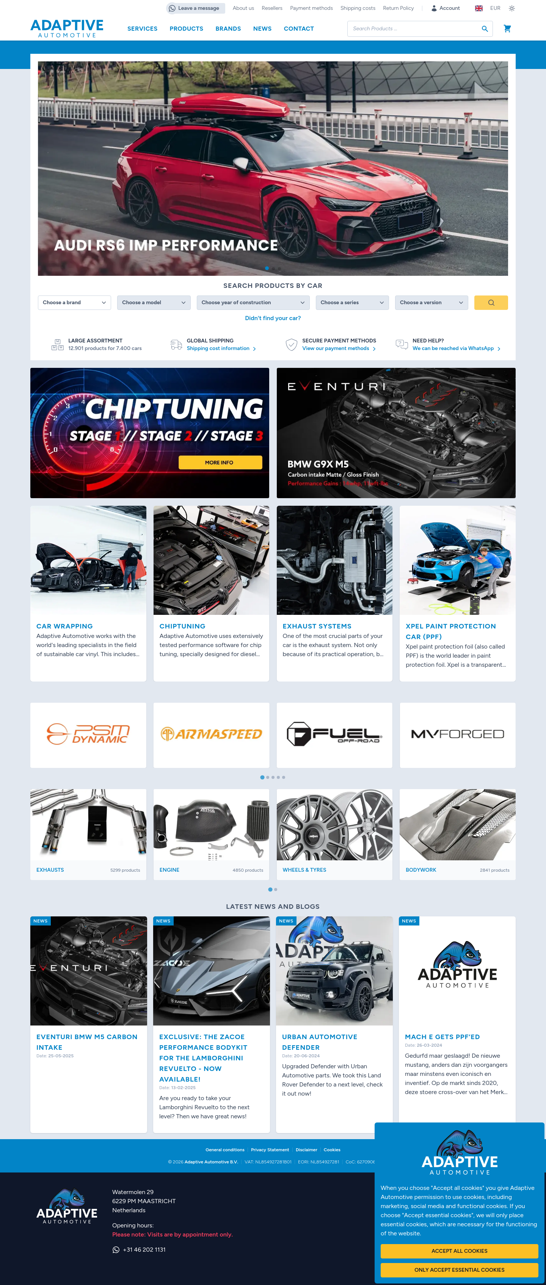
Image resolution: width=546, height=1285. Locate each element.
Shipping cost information (223, 349)
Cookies (332, 1149)
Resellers (272, 8)
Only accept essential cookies (459, 1270)
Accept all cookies (459, 1251)
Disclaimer (306, 1149)
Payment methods (311, 8)
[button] (267, 268)
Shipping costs (357, 8)
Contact (299, 28)
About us (243, 8)
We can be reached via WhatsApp (457, 349)
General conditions (225, 1149)
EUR (495, 8)
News (262, 28)
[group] (273, 168)
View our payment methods (340, 349)
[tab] (262, 777)
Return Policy (398, 8)
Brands (228, 28)
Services (142, 28)
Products (187, 28)
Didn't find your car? (273, 318)
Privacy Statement (270, 1149)
